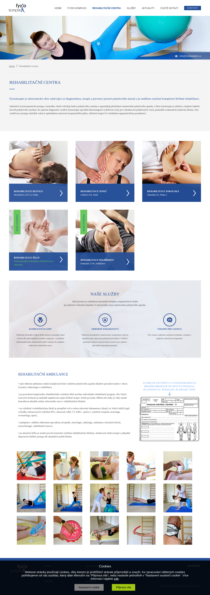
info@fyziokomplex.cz (190, 56)
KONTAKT (192, 8)
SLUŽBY (131, 8)
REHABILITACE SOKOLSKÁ (163, 191)
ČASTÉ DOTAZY (169, 8)
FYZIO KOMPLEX (77, 8)
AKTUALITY (148, 8)
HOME (58, 8)
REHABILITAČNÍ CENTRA (106, 8)
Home (12, 66)
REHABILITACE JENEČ (94, 191)
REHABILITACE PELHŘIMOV (97, 260)
